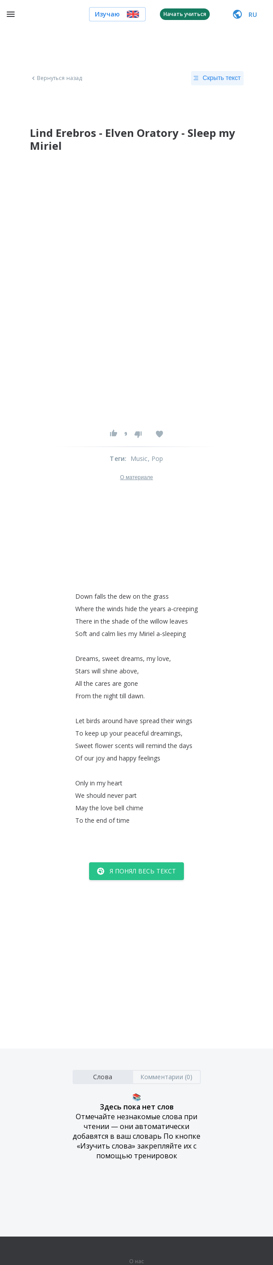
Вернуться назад (56, 78)
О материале (136, 477)
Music (139, 458)
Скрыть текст (217, 78)
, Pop (155, 458)
